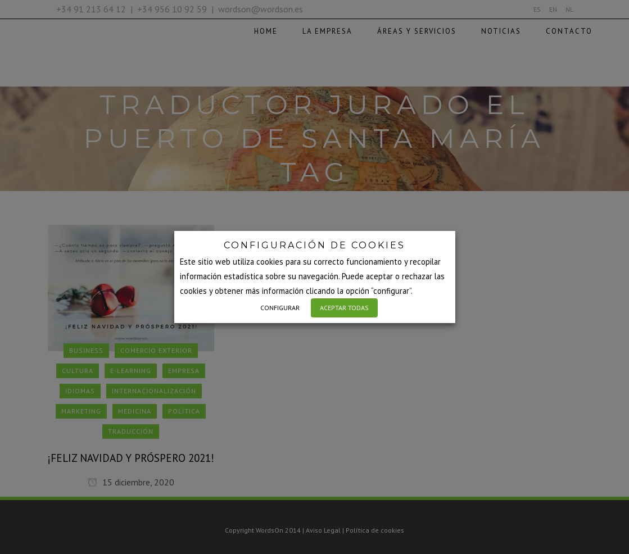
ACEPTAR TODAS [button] (344, 307)
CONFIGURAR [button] (280, 307)
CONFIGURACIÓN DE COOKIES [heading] (314, 245)
